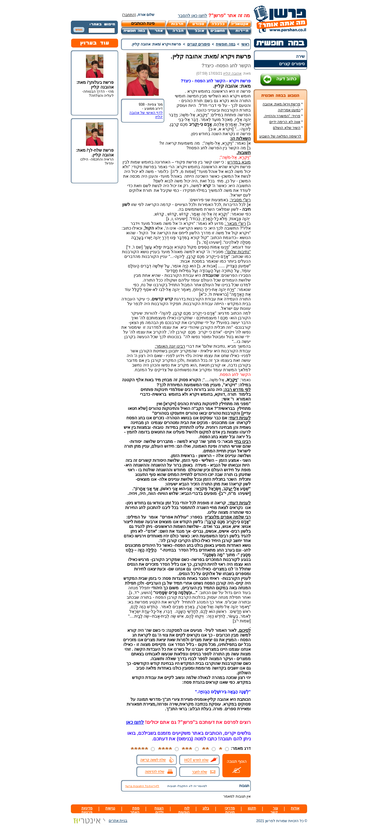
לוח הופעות (184, 810)
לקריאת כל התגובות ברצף (142, 786)
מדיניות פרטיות (87, 810)
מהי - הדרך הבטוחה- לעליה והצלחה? (98, 93)
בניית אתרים (99, 821)
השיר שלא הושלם (286, 128)
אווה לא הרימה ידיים (284, 122)
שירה (300, 56)
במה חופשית (225, 44)
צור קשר (274, 810)
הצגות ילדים (159, 810)
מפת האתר (134, 810)
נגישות (110, 808)
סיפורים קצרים (292, 63)
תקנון (252, 808)
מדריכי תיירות (230, 810)
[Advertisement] (280, 235)
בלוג (206, 808)
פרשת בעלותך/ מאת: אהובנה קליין (95, 84)
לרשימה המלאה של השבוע (280, 136)
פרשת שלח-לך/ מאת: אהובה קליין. (95, 152)
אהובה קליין (232, 73)
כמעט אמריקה (289, 110)
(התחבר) (129, 15)
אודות (295, 808)
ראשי (245, 44)
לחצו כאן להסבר (192, 15)
